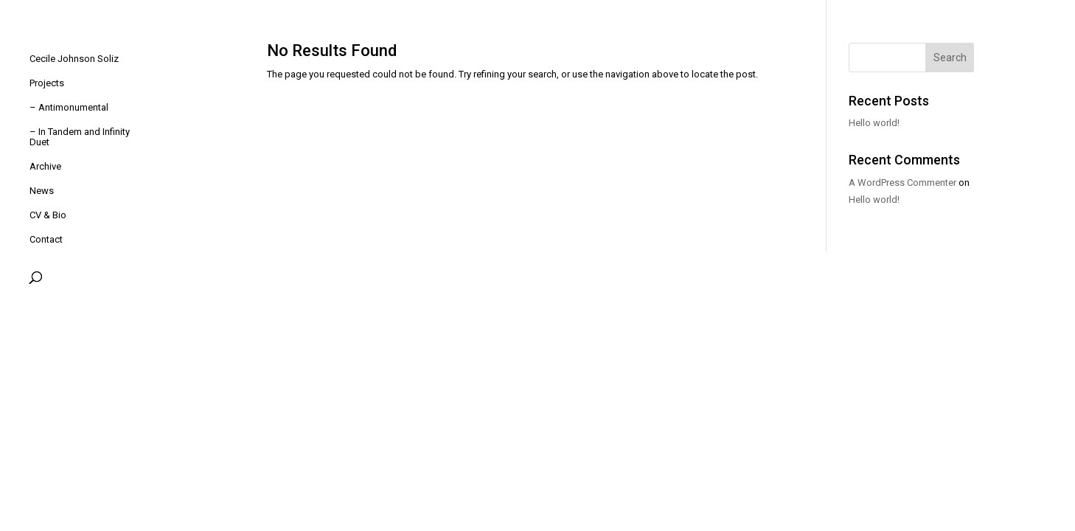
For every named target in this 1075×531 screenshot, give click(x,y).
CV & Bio (47, 215)
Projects (46, 83)
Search (950, 57)
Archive (45, 167)
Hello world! (874, 122)
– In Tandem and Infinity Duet (79, 137)
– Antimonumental (68, 108)
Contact (46, 240)
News (41, 191)
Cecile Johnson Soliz (74, 59)
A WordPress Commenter (902, 182)
